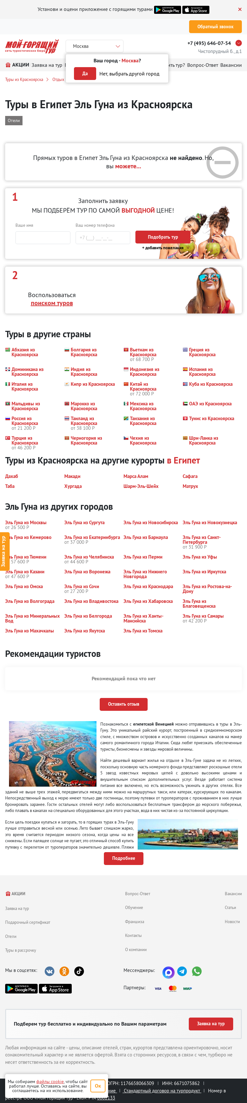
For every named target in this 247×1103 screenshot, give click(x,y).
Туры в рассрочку (20, 950)
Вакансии (233, 893)
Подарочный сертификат (27, 922)
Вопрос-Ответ (137, 893)
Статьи (230, 907)
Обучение (134, 907)
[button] (31, 354)
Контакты (133, 935)
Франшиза (134, 921)
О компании (136, 949)
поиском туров (52, 303)
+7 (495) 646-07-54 (209, 43)
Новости (232, 921)
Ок (98, 1085)
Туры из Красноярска (24, 79)
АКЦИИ (15, 893)
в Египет (183, 460)
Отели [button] (14, 120)
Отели (10, 936)
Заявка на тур (17, 908)
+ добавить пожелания (163, 248)
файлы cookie (50, 1081)
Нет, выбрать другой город (129, 73)
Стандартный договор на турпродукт (162, 1091)
